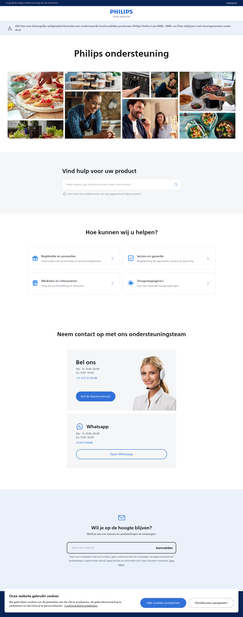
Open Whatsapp (121, 454)
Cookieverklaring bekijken (81, 606)
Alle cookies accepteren (163, 602)
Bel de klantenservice (95, 396)
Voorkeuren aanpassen (211, 602)
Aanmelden (164, 547)
